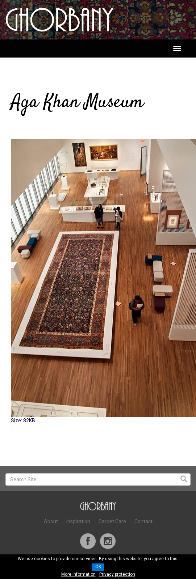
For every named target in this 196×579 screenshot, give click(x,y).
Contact (143, 521)
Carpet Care (112, 521)
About (51, 521)
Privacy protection (117, 574)
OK (98, 566)
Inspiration (78, 521)
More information (78, 574)
